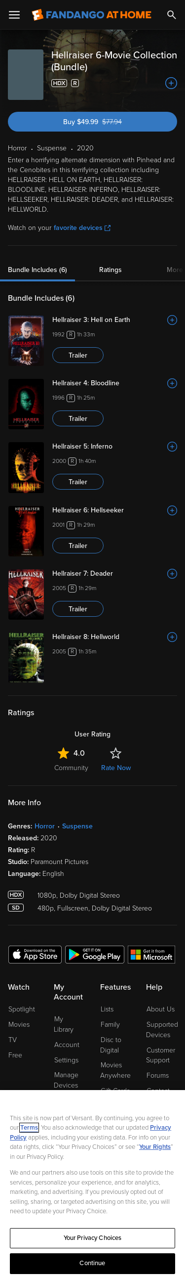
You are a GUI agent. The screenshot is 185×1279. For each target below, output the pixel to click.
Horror (45, 826)
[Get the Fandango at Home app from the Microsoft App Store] (151, 954)
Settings (66, 1060)
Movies (19, 1024)
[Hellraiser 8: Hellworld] (114, 637)
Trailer (78, 355)
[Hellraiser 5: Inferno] (114, 447)
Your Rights (155, 1147)
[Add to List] (171, 83)
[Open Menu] (14, 15)
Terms (29, 1128)
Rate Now (116, 768)
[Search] (171, 15)
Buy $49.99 (109, 122)
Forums (158, 1075)
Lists (107, 1009)
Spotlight (21, 1009)
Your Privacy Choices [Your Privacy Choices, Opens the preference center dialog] (93, 1238)
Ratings (110, 270)
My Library (64, 1024)
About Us (161, 1009)
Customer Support (160, 1055)
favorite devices (82, 228)
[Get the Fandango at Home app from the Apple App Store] (35, 954)
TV (12, 1040)
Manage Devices (66, 1080)
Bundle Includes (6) (37, 270)
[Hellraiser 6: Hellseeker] (114, 510)
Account (66, 1045)
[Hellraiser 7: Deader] (114, 574)
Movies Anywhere (115, 1070)
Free (15, 1055)
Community (71, 768)
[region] (92, 1184)
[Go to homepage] (91, 15)
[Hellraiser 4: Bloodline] (114, 383)
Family (110, 1024)
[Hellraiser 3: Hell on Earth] (114, 320)
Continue (92, 1263)
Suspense (77, 826)
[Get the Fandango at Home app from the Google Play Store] (95, 954)
